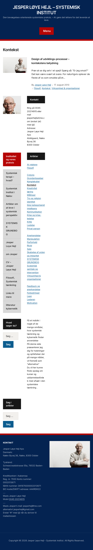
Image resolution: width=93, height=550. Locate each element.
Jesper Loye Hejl (11, 244)
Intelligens (32, 208)
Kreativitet (32, 188)
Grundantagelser (35, 178)
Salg (29, 249)
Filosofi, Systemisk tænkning (11, 281)
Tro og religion (34, 198)
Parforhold (32, 242)
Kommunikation (34, 211)
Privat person (33, 228)
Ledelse (31, 225)
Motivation (32, 303)
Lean (29, 296)
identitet (31, 201)
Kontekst (46, 88)
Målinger (31, 195)
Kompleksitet (33, 181)
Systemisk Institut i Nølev (11, 192)
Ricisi (29, 245)
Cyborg (30, 175)
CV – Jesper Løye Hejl (11, 266)
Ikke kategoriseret (36, 205)
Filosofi (37, 88)
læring (30, 191)
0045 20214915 (17, 499)
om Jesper (11, 254)
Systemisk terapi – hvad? (11, 177)
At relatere (32, 164)
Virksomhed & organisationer (66, 88)
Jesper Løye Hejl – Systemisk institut (46, 9)
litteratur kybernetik (11, 307)
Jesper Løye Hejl (43, 84)
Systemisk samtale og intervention (33, 269)
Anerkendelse (33, 235)
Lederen (31, 299)
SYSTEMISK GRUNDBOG (12, 229)
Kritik (29, 222)
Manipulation (33, 239)
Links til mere (10, 295)
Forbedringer (33, 293)
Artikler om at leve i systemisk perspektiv (12, 209)
